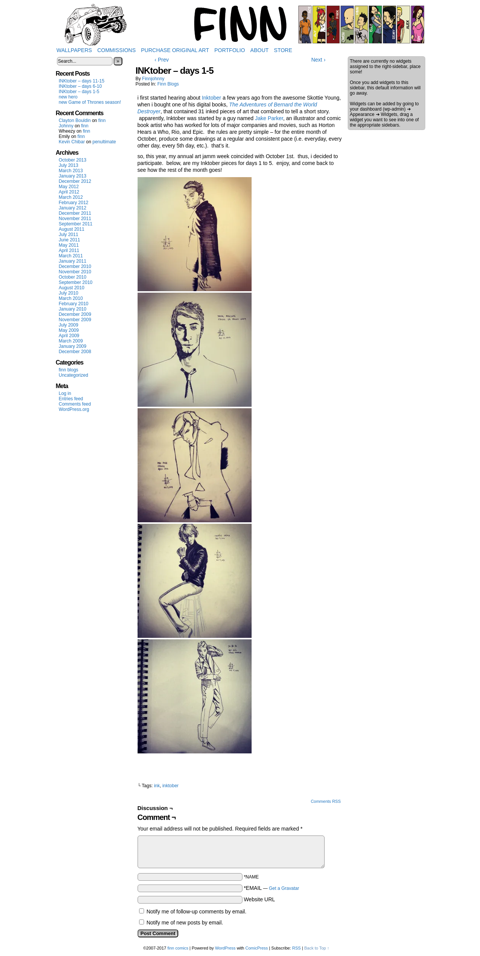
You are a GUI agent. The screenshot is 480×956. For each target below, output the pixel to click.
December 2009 (75, 314)
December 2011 (75, 213)
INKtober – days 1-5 (79, 91)
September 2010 (76, 282)
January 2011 (73, 261)
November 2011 (75, 218)
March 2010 (71, 298)
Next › (318, 60)
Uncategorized (73, 375)
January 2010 (73, 309)
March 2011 (71, 255)
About (259, 50)
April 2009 (69, 335)
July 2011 (68, 234)
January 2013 (73, 176)
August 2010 (71, 287)
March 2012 (71, 197)
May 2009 (69, 330)
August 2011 (71, 229)
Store (283, 50)
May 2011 (69, 245)
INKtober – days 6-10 (80, 86)
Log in (65, 393)
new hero (68, 97)
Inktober (211, 98)
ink (157, 785)
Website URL (259, 899)
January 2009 (73, 346)
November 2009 (75, 319)
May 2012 (69, 186)
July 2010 (68, 293)
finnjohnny (153, 78)
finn (102, 120)
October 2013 (73, 160)
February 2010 (74, 303)
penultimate (104, 141)
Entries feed (71, 398)
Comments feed (75, 404)
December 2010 (75, 266)
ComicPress (257, 948)
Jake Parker (269, 118)
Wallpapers (74, 50)
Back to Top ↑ (316, 948)
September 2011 (76, 224)
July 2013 (68, 165)
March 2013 (71, 170)
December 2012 (75, 181)
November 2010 (75, 271)
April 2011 (69, 250)
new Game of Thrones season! (90, 102)
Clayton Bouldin (75, 120)
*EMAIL (271, 888)
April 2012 (69, 192)
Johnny (66, 125)
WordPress (225, 948)
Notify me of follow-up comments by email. (196, 911)
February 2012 (74, 202)
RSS (296, 948)
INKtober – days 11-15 (82, 81)
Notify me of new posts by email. (184, 923)
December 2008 (75, 351)
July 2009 (68, 325)
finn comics (177, 948)
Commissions (116, 50)
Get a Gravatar (284, 888)
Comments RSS (326, 801)
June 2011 (69, 240)
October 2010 (73, 277)
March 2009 (71, 341)
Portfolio (229, 50)
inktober (170, 785)
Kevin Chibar (72, 141)
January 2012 (73, 208)
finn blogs (68, 370)
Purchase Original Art (175, 50)
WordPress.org (74, 409)
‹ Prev (162, 60)
